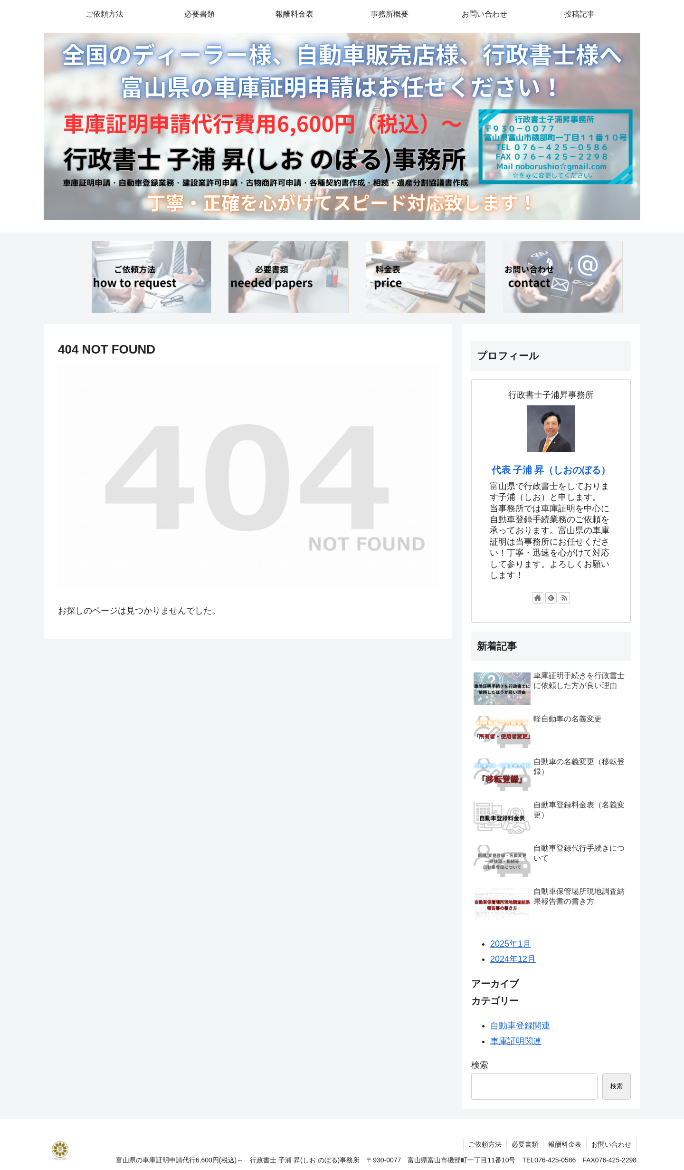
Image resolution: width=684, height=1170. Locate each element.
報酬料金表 (564, 1144)
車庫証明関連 (516, 1041)
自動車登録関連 (520, 1025)
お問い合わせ (611, 1144)
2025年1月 (510, 944)
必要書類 (525, 1144)
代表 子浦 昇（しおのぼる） (551, 470)
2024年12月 (513, 959)
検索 (479, 1065)
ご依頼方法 (485, 1144)
